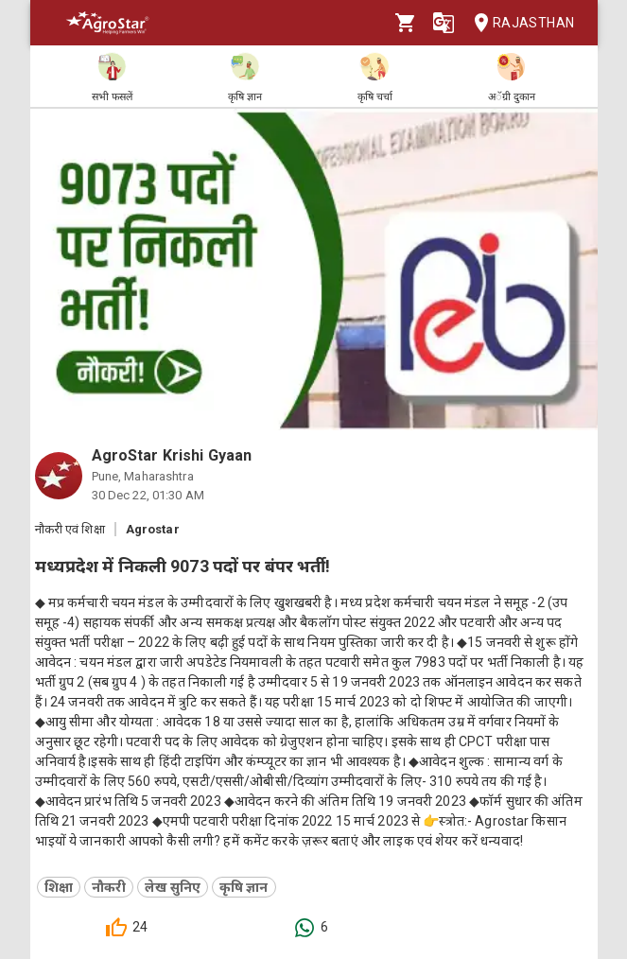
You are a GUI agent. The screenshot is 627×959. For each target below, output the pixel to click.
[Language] (443, 23)
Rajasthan (518, 23)
